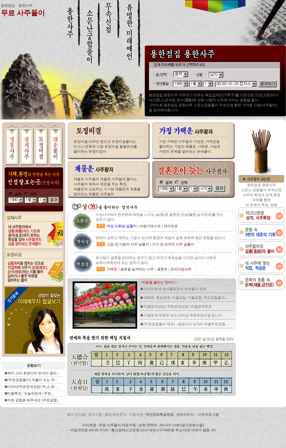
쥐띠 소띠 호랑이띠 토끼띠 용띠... (33, 373)
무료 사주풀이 (23, 13)
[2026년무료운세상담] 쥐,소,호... (32, 387)
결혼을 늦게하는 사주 (137, 269)
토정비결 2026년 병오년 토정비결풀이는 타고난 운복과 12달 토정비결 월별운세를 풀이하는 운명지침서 (105, 146)
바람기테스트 (150, 226)
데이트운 (171, 226)
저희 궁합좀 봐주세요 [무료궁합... (33, 400)
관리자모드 (185, 414)
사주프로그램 (208, 414)
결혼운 (162, 269)
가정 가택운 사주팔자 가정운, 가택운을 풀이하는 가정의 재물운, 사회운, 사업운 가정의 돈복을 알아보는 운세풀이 (190, 146)
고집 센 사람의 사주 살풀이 (128, 244)
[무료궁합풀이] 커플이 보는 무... (32, 380)
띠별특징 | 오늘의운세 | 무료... (30, 393)
